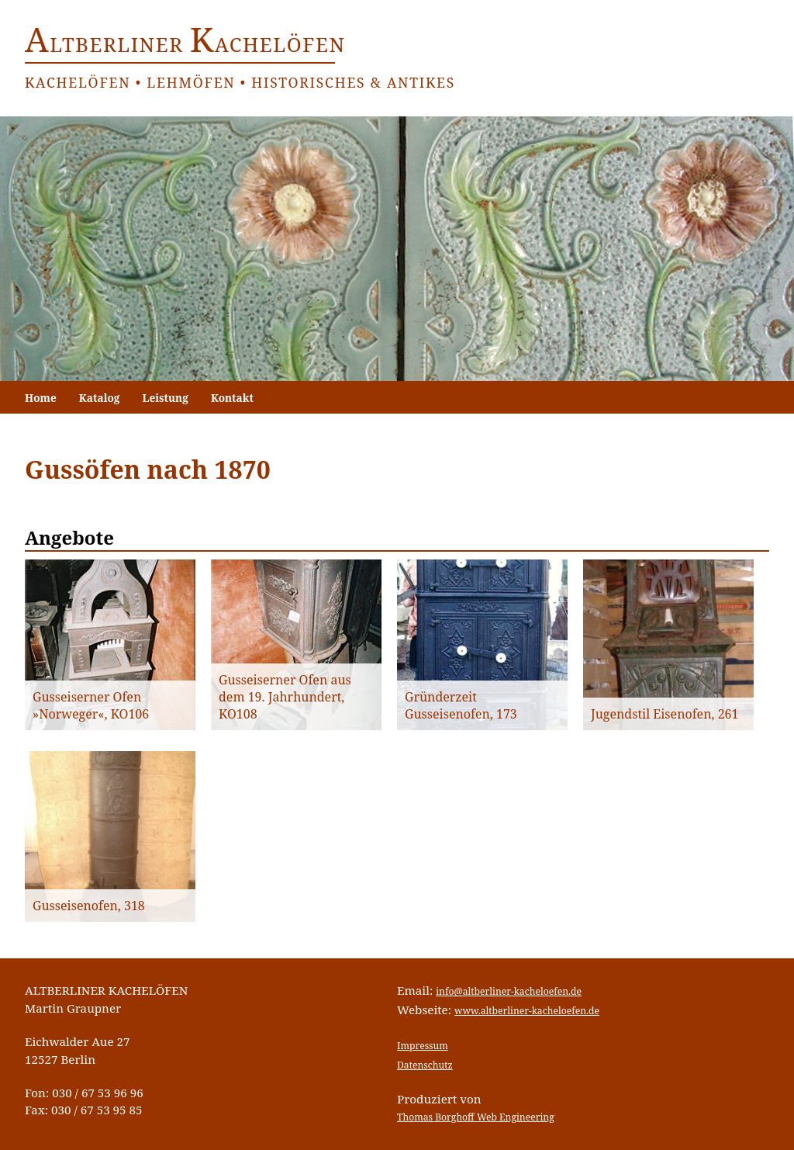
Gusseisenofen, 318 (89, 905)
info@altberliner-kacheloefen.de (509, 991)
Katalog (99, 397)
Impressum (422, 1045)
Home (41, 397)
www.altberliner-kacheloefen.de (526, 1010)
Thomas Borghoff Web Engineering (475, 1117)
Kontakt (232, 397)
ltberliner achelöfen (185, 44)
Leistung (165, 397)
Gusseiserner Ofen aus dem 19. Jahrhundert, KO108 (285, 696)
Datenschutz (425, 1065)
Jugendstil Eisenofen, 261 (664, 713)
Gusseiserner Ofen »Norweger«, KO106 (91, 705)
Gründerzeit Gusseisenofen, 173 (461, 705)
